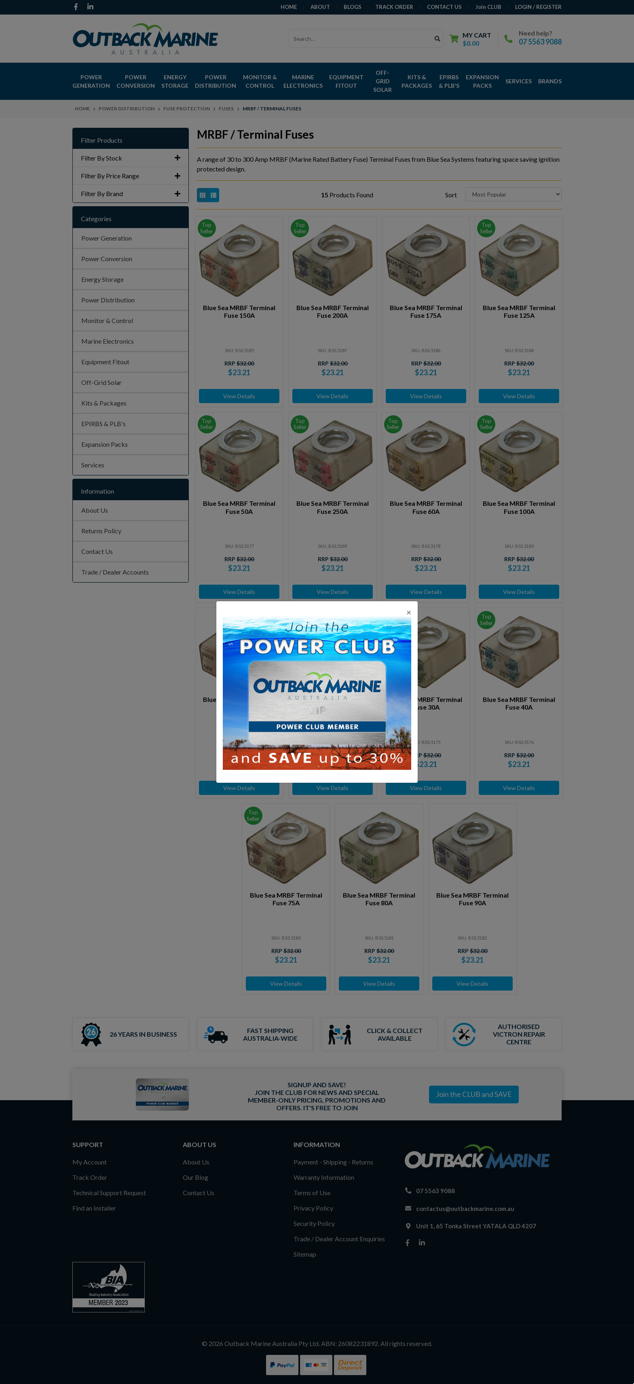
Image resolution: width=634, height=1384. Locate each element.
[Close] (408, 612)
